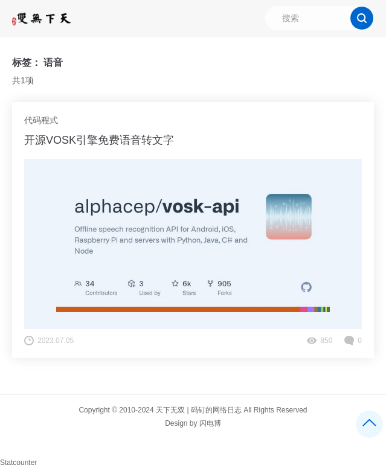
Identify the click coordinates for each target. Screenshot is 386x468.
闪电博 (210, 423)
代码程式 (41, 120)
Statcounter (18, 462)
